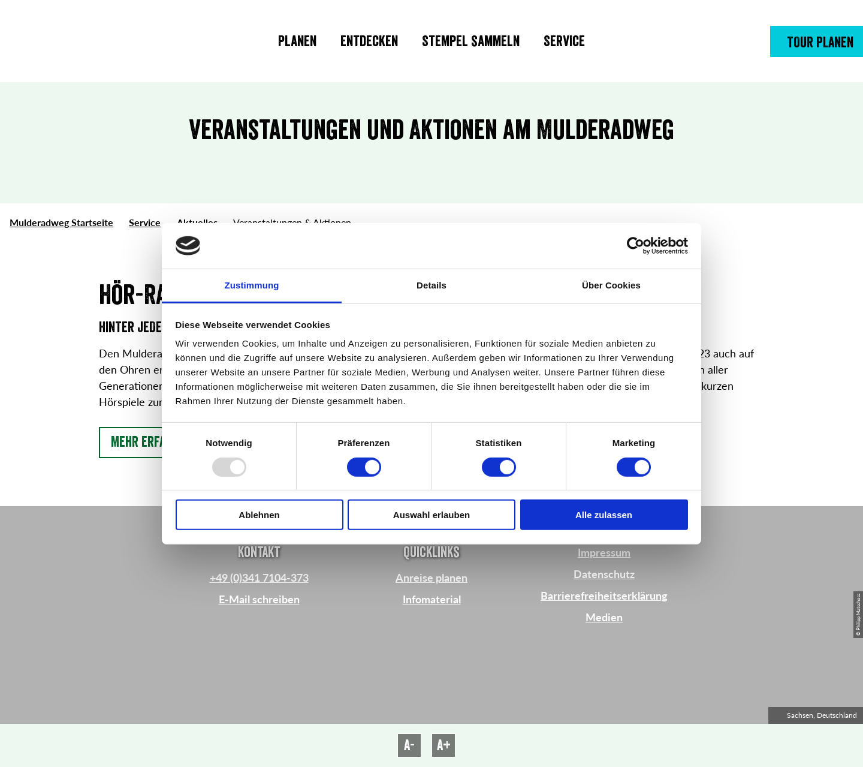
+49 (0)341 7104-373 (259, 577)
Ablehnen (259, 515)
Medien (604, 617)
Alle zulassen (603, 515)
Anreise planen (431, 577)
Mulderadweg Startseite (61, 222)
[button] (816, 41)
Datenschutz (604, 573)
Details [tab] (431, 285)
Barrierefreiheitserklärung (604, 595)
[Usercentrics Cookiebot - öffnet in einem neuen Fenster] (635, 246)
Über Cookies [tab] (611, 285)
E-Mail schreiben (259, 599)
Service (145, 222)
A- (409, 745)
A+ (444, 745)
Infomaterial (432, 599)
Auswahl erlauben (431, 515)
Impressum (604, 552)
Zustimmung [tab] (252, 285)
